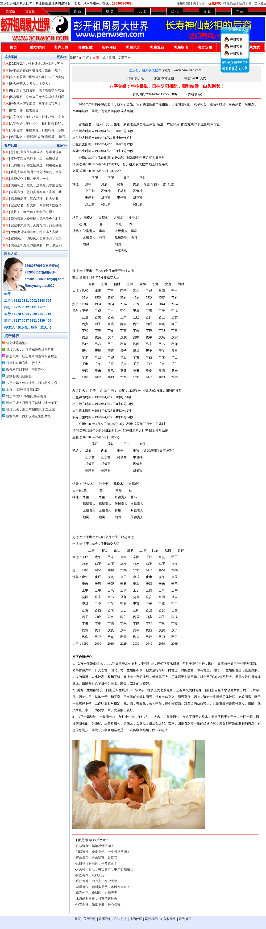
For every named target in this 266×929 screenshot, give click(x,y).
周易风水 (133, 47)
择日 (5, 110)
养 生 (239, 11)
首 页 (95, 58)
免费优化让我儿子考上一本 (30, 179)
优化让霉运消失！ (19, 343)
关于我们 (199, 3)
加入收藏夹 (168, 919)
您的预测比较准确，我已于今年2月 (35, 218)
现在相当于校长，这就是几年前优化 (36, 185)
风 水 (142, 11)
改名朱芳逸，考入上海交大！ (30, 83)
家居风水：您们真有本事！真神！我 (36, 192)
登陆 (187, 3)
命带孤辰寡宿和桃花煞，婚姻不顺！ (35, 70)
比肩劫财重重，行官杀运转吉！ (98, 899)
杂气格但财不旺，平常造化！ (27, 369)
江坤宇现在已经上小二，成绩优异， (36, 159)
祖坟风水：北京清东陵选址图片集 (30, 349)
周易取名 (180, 47)
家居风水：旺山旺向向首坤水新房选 (31, 356)
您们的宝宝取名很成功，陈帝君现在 (36, 152)
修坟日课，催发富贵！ (26, 110)
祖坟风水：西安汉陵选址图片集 (28, 416)
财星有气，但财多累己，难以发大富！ (103, 887)
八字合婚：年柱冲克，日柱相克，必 (31, 383)
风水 (5, 64)
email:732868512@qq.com (44, 279)
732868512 (33, 272)
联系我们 (105, 919)
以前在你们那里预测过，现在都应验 (36, 165)
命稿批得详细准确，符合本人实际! (35, 232)
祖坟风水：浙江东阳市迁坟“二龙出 (30, 409)
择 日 (207, 11)
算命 (5, 70)
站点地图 (245, 3)
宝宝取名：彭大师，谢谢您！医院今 (36, 205)
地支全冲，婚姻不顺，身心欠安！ (100, 904)
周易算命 (156, 47)
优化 (5, 172)
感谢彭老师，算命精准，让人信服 (35, 198)
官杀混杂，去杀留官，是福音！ (98, 858)
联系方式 (10, 254)
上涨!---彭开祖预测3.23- (23, 389)
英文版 (30, 11)
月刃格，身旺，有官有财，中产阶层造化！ (106, 869)
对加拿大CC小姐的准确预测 (26, 396)
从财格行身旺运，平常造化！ (96, 863)
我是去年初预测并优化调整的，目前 (36, 172)
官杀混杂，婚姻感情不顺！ (95, 846)
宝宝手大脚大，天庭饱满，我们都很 (36, 225)
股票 (5, 77)
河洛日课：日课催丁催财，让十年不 (31, 403)
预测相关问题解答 (19, 376)
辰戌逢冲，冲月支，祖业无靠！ (98, 881)
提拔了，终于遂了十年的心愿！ (33, 212)
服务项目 (109, 47)
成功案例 (37, 47)
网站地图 (151, 919)
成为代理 (136, 919)
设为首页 (185, 919)
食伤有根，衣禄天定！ (92, 875)
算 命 (77, 11)
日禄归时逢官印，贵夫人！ (25, 363)
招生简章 (229, 3)
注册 (180, 3)
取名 (5, 83)
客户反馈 (61, 47)
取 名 (109, 11)
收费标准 (85, 47)
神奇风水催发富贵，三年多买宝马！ (35, 103)
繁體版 (10, 11)
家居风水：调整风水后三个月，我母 (36, 238)
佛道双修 (204, 47)
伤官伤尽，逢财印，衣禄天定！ (98, 893)
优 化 (174, 11)
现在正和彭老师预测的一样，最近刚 (36, 245)
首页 (13, 47)
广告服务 (120, 919)
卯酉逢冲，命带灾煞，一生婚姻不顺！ (103, 852)
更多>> (62, 57)
